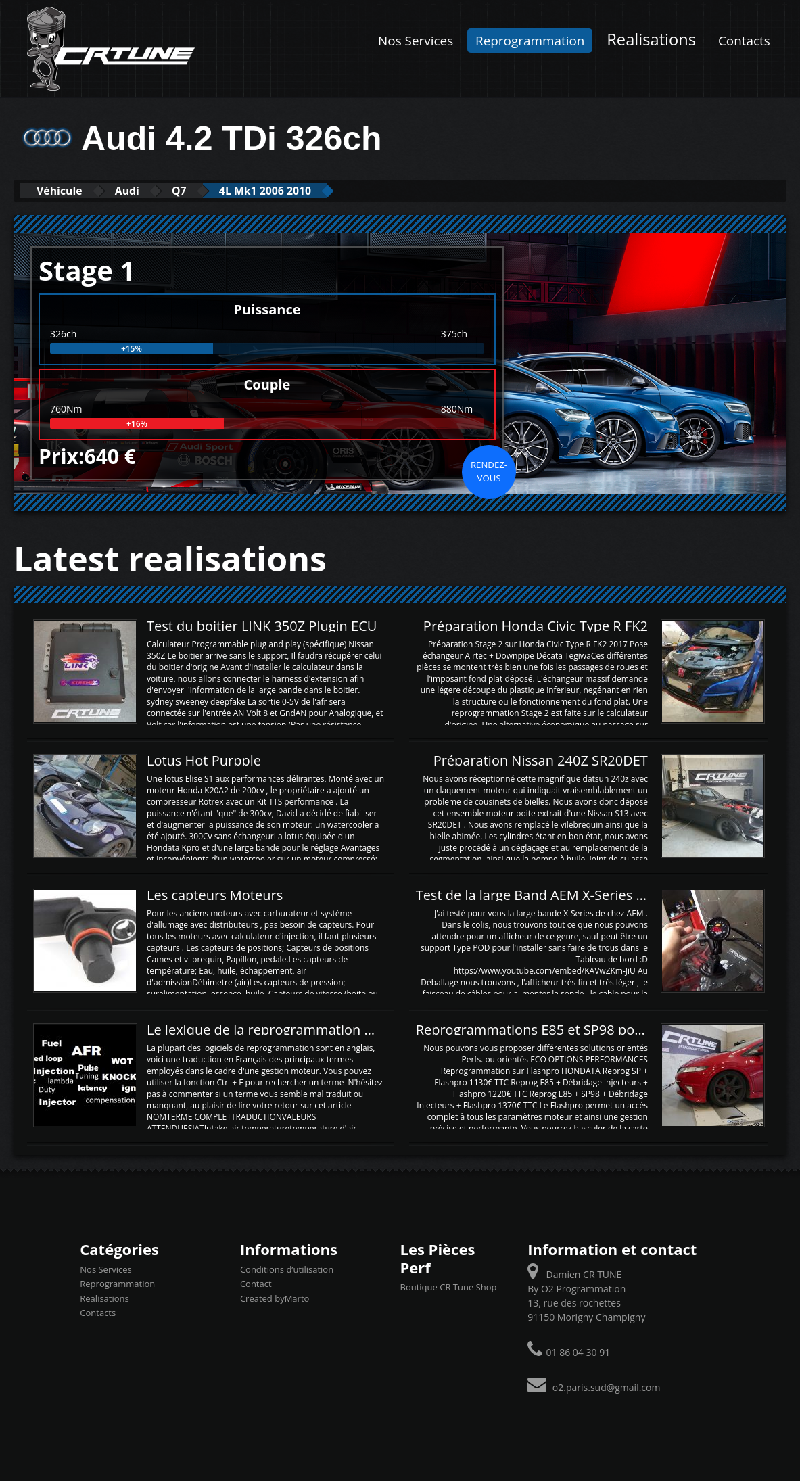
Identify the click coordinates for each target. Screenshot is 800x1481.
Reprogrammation (529, 40)
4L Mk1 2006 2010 (303, 190)
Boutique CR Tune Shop (448, 1286)
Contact (256, 1283)
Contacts (744, 40)
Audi (144, 190)
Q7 (204, 190)
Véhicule (65, 190)
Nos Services (415, 40)
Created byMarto (274, 1298)
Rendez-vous (489, 471)
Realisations (651, 39)
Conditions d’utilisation (286, 1269)
